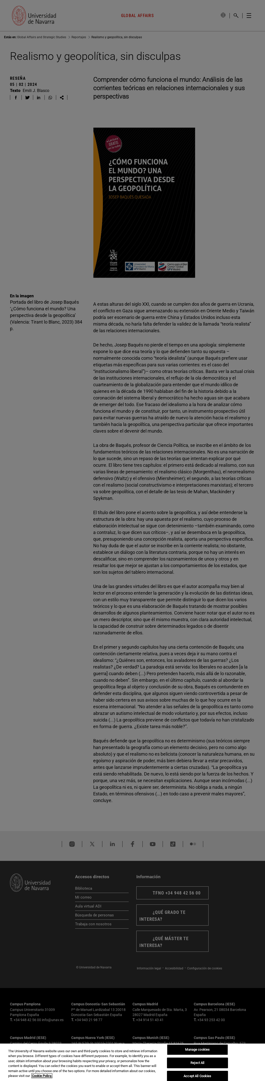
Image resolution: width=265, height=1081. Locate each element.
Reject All (197, 1063)
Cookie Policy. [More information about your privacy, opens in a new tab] (42, 1076)
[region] (132, 1062)
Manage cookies (197, 1050)
